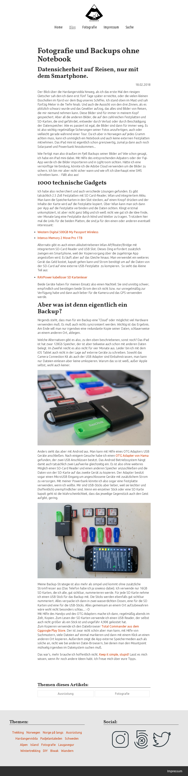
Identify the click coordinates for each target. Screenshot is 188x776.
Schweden (72, 738)
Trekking (18, 732)
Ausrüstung (66, 693)
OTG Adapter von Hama (132, 455)
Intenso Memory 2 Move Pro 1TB (60, 238)
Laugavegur (66, 744)
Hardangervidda (26, 738)
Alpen (24, 744)
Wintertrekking (30, 750)
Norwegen (33, 732)
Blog (72, 27)
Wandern (67, 750)
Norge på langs (53, 732)
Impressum (111, 27)
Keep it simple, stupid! (114, 654)
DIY (45, 750)
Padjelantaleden (51, 738)
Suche (130, 27)
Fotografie (89, 27)
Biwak (54, 750)
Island (34, 744)
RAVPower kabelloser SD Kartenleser (62, 277)
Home (58, 27)
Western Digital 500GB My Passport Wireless (68, 232)
